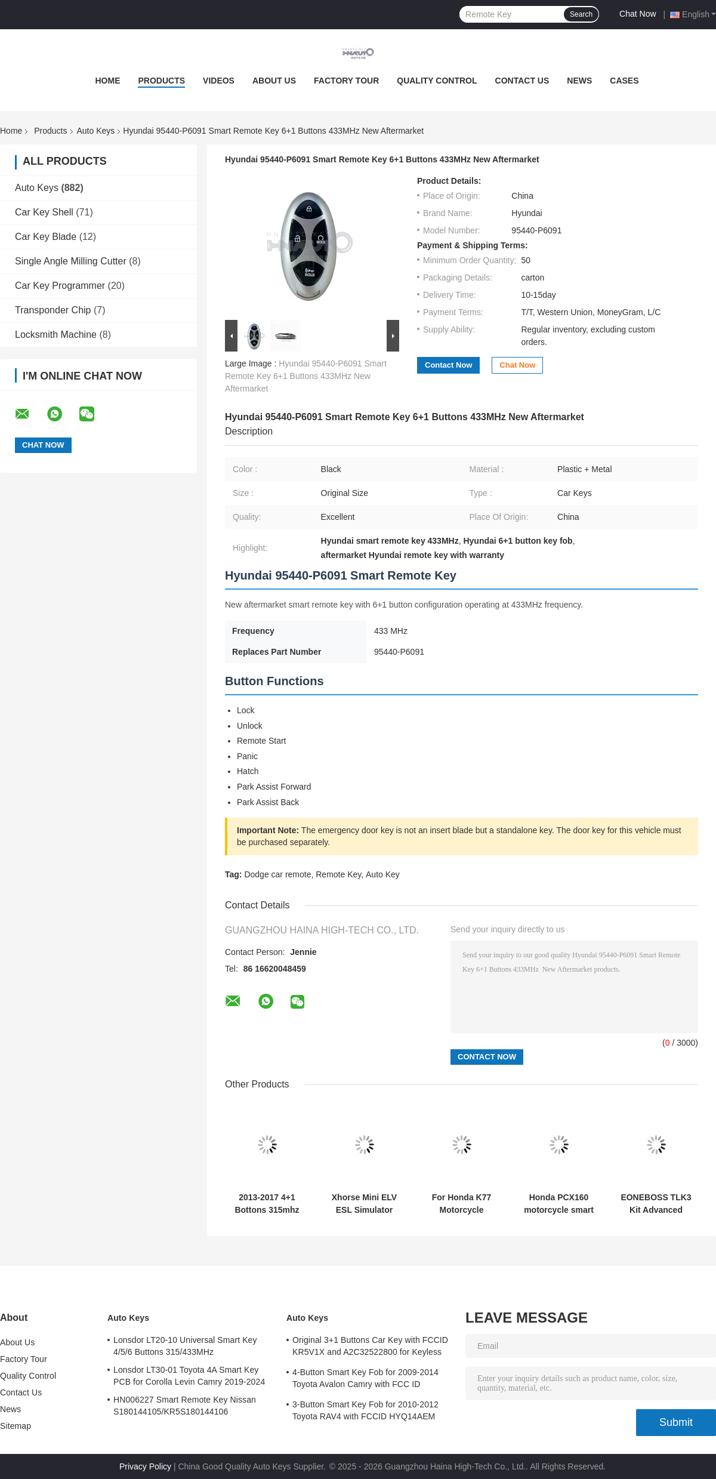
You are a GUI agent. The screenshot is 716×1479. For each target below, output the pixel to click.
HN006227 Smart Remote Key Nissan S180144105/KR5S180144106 (184, 1405)
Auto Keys (96, 130)
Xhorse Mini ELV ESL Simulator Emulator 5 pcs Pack (364, 1204)
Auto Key (383, 874)
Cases (624, 80)
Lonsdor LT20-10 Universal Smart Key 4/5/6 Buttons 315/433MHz (185, 1346)
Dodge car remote (277, 874)
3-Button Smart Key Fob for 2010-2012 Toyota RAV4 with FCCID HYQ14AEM (365, 1410)
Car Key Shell (44, 212)
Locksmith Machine (56, 334)
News (579, 80)
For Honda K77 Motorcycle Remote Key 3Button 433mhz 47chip (461, 1204)
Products (161, 80)
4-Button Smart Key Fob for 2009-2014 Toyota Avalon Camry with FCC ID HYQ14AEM (365, 1379)
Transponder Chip (53, 310)
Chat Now (637, 14)
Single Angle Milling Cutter (70, 261)
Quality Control (437, 80)
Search (581, 14)
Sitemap (15, 1426)
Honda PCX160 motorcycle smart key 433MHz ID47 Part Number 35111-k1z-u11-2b (559, 1204)
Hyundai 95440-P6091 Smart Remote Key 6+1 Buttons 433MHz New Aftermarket (306, 376)
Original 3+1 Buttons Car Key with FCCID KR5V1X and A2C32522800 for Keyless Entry (370, 1347)
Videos (218, 80)
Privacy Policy (145, 1466)
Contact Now (448, 364)
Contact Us (522, 80)
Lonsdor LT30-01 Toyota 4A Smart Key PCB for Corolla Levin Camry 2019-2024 (189, 1375)
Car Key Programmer (60, 286)
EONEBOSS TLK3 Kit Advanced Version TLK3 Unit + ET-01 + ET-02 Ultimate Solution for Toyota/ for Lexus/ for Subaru (656, 1204)
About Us (274, 80)
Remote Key (338, 874)
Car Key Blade (45, 237)
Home (107, 80)
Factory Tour (346, 80)
